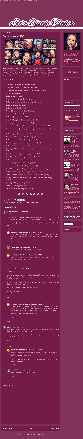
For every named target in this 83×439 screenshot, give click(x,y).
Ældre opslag (54, 428)
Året (37, 202)
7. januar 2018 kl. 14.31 (24, 370)
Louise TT (9, 327)
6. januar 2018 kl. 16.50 (35, 304)
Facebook (11, 74)
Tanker (27, 202)
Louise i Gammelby (12, 211)
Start (30, 428)
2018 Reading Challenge (72, 114)
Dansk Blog (12, 202)
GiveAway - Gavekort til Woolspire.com (75, 139)
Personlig (19, 202)
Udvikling (32, 202)
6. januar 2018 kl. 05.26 (25, 211)
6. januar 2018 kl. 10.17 (22, 269)
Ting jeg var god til (25, 68)
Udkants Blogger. (74, 162)
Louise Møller (10, 269)
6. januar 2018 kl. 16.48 (35, 232)
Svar (7, 225)
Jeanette (71, 116)
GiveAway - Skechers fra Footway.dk (73, 151)
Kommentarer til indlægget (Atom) (34, 434)
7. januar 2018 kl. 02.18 (35, 349)
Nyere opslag (7, 428)
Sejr (24, 202)
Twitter (16, 74)
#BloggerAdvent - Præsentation (74, 185)
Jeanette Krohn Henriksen (19, 232)
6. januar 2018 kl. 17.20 (20, 327)
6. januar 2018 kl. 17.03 (29, 247)
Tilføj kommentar (8, 385)
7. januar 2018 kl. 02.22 (35, 255)
